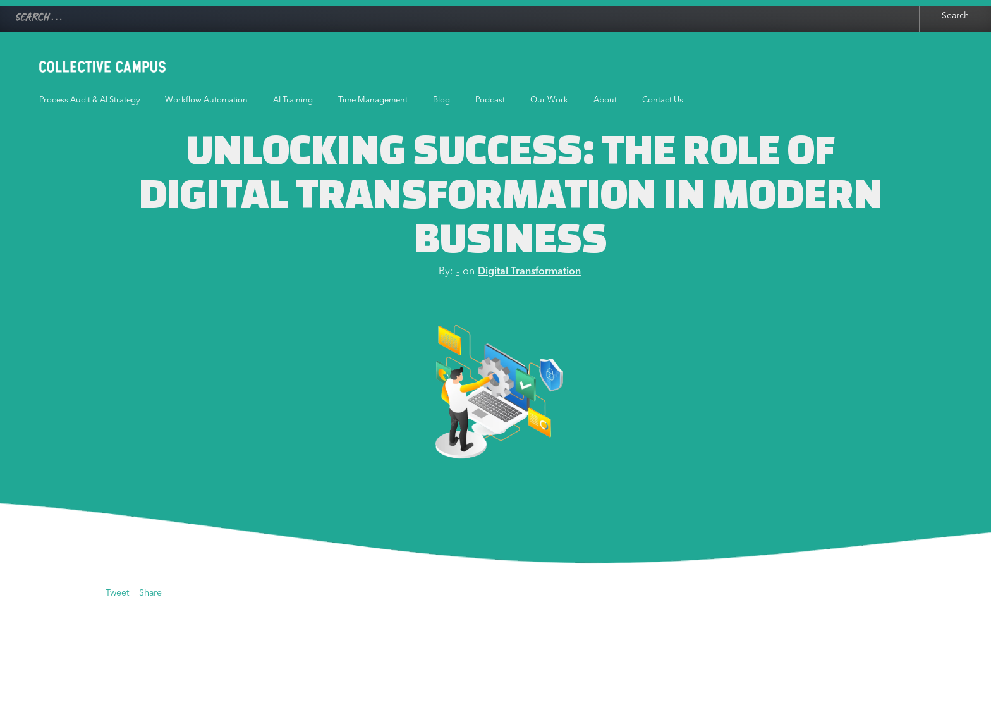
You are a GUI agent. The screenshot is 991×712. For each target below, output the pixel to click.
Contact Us (662, 100)
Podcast (490, 100)
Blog (441, 100)
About (605, 100)
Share (150, 593)
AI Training (293, 100)
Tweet (117, 593)
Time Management (373, 100)
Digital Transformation (529, 272)
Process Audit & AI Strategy (89, 100)
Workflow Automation (206, 100)
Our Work (549, 100)
